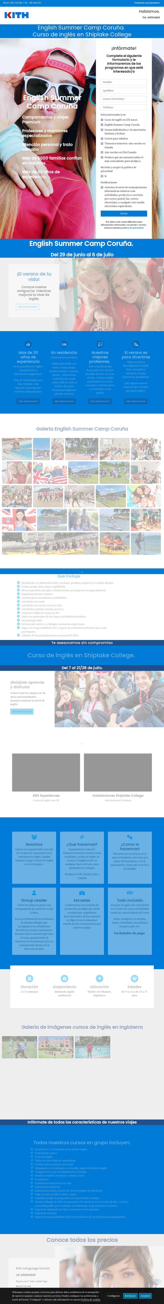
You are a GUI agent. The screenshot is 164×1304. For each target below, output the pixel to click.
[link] (16, 15)
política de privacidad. (132, 227)
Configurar (113, 1295)
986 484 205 (35, 2)
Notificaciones (109, 182)
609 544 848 (16, 2)
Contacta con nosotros (147, 2)
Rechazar (130, 1295)
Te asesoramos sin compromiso (82, 642)
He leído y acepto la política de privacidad (118, 169)
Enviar (124, 213)
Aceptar (145, 1295)
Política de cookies (90, 1299)
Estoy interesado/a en (113, 114)
